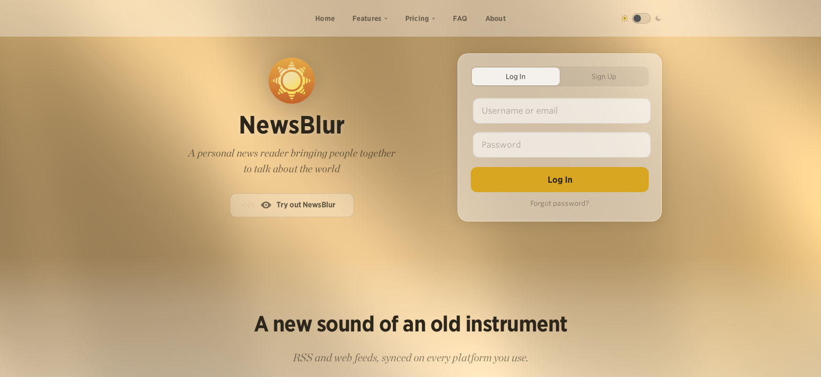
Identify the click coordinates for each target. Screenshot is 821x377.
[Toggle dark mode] (641, 18)
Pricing (417, 18)
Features (366, 18)
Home (325, 18)
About (495, 18)
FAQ (460, 18)
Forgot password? (559, 203)
